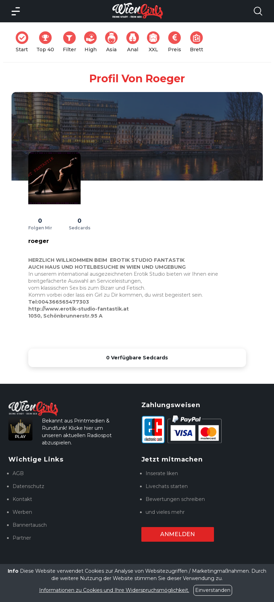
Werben (22, 512)
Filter (71, 42)
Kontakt (22, 499)
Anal (134, 42)
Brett (198, 42)
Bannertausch (30, 525)
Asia (113, 42)
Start (24, 42)
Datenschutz (28, 486)
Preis (176, 42)
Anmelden (177, 534)
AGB (18, 473)
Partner (22, 538)
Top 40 (47, 42)
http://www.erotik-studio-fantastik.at (78, 309)
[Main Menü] (16, 11)
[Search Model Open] (258, 11)
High (92, 42)
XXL (155, 42)
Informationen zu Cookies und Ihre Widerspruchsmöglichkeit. (114, 590)
